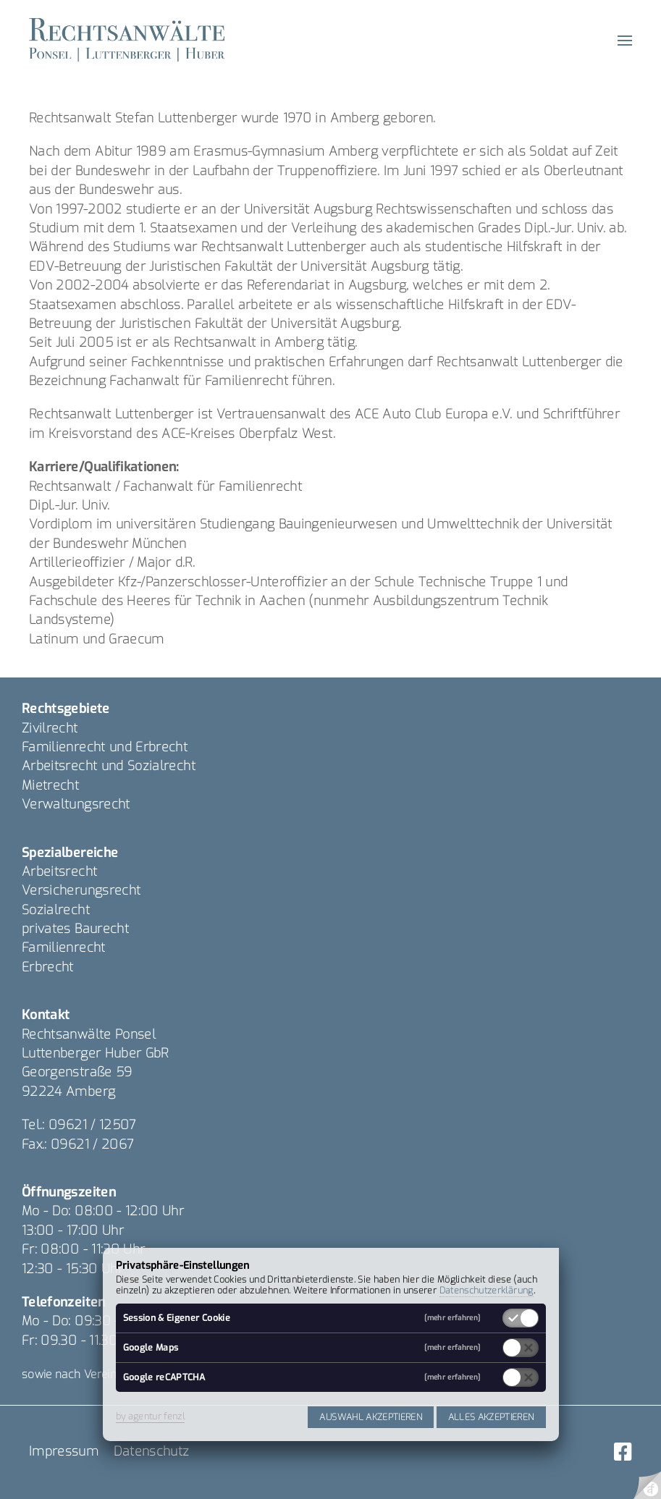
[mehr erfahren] (452, 1318)
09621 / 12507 (92, 1124)
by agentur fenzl (150, 1416)
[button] (625, 39)
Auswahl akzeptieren (370, 1417)
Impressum (63, 1451)
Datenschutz (152, 1451)
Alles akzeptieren (491, 1417)
